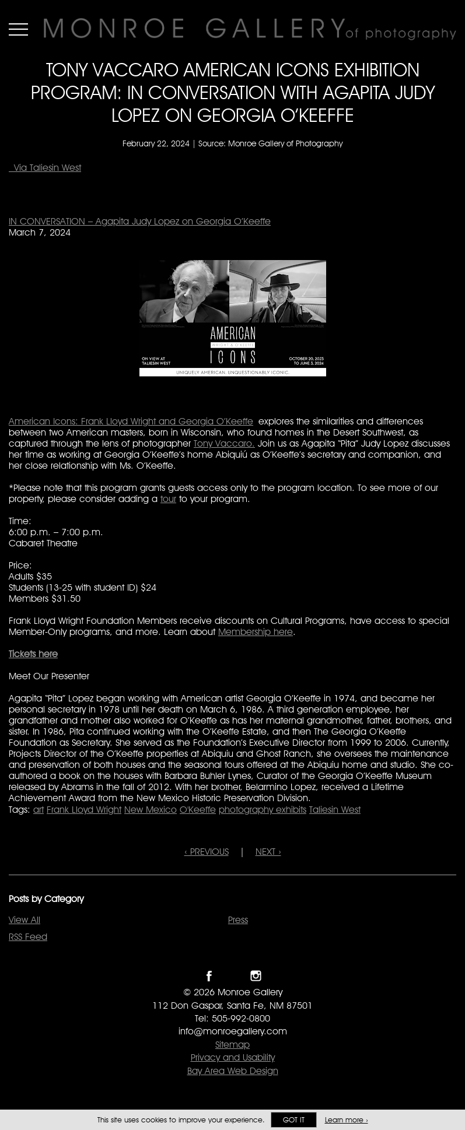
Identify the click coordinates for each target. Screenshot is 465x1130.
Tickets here (33, 653)
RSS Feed (28, 936)
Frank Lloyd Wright (84, 809)
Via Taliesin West (45, 167)
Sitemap (232, 1044)
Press (238, 919)
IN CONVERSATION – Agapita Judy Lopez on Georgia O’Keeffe (140, 221)
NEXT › (268, 851)
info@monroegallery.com (233, 1031)
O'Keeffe (198, 809)
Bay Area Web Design (232, 1070)
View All (24, 919)
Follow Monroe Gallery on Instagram (256, 976)
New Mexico (150, 809)
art (38, 809)
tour (168, 498)
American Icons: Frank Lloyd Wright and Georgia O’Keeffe (131, 421)
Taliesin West (335, 809)
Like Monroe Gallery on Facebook (209, 976)
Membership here (255, 631)
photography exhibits (262, 809)
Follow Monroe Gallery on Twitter (232, 976)
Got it (294, 1119)
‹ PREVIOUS (206, 851)
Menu (18, 29)
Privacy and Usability (233, 1057)
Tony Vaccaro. (224, 443)
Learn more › (346, 1119)
